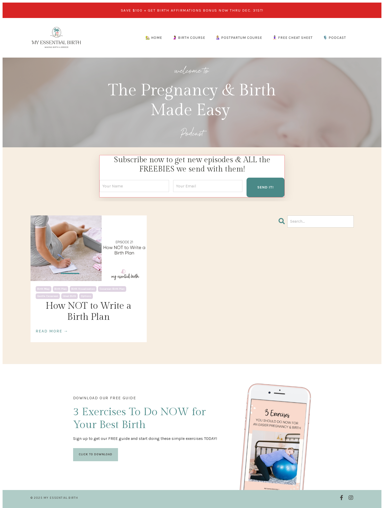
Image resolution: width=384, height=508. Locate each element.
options (86, 296)
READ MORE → (52, 331)
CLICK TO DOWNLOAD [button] (95, 454)
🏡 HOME (153, 37)
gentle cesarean (47, 296)
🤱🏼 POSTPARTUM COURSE (238, 37)
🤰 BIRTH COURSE (188, 37)
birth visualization (83, 289)
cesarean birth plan (112, 289)
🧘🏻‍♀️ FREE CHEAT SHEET (292, 37)
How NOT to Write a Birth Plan (88, 311)
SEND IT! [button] (265, 187)
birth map (43, 289)
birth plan (60, 289)
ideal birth (69, 296)
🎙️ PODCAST (334, 37)
